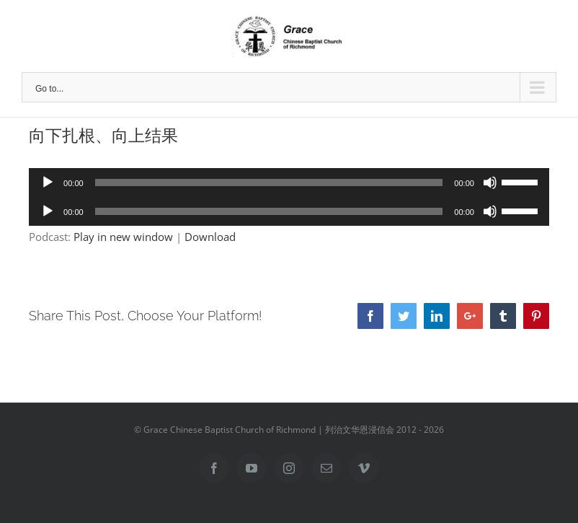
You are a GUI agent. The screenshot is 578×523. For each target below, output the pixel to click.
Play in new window (123, 236)
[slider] (269, 182)
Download (210, 236)
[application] (289, 182)
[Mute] (490, 182)
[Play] (47, 182)
